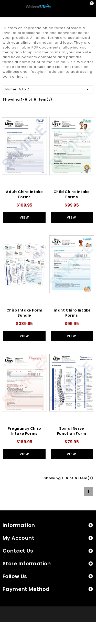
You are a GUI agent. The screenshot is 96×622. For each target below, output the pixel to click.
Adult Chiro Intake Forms (24, 194)
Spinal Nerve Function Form (71, 431)
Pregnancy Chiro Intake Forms (24, 431)
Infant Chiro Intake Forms (71, 313)
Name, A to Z (48, 89)
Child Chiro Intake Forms (72, 194)
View (24, 217)
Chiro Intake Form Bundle (24, 313)
